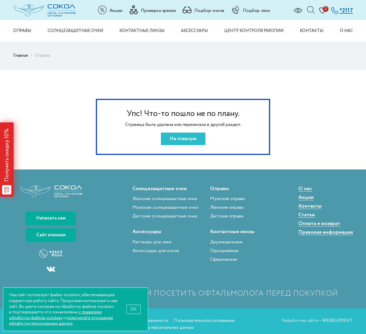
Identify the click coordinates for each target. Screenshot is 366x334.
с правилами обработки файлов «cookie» (55, 315)
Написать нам (51, 218)
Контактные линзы (141, 30)
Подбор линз (256, 10)
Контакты (311, 30)
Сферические (223, 259)
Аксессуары (194, 30)
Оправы (22, 30)
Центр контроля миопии (254, 30)
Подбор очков (209, 10)
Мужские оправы (227, 198)
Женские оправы (227, 207)
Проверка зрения (158, 10)
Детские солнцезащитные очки (164, 216)
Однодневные (224, 250)
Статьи (306, 215)
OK (133, 309)
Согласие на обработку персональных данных (149, 327)
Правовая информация (325, 232)
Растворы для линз (151, 242)
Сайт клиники (51, 235)
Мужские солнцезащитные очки (165, 207)
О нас (346, 30)
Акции (116, 10)
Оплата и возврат (319, 223)
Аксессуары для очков (155, 250)
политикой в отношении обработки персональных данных (61, 320)
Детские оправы (227, 216)
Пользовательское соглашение (204, 320)
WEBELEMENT (337, 320)
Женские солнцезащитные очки (164, 198)
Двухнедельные (226, 242)
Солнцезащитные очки (75, 30)
